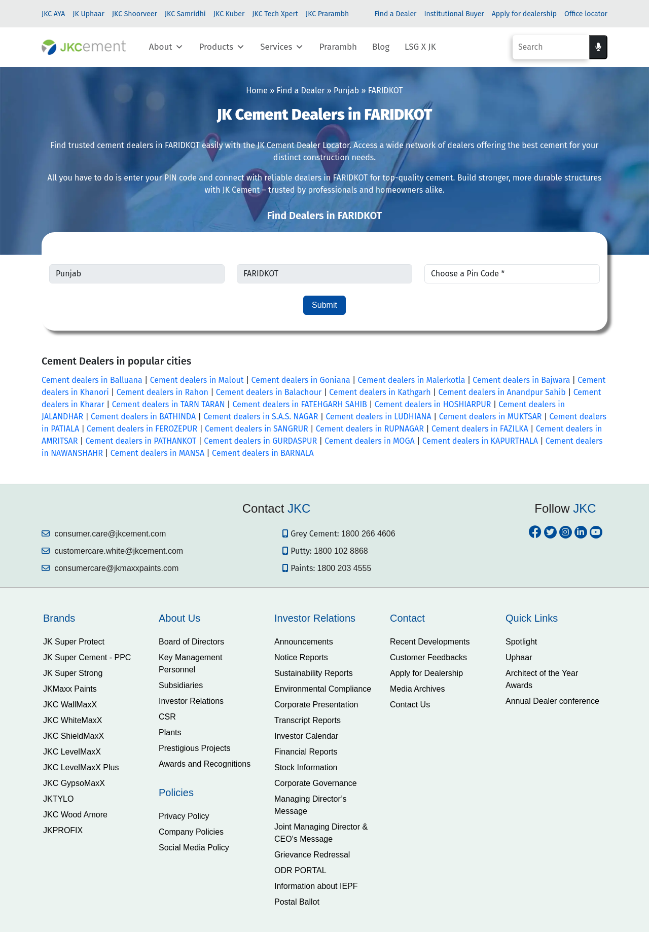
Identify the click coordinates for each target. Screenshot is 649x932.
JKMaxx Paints (70, 689)
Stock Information (306, 767)
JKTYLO (58, 799)
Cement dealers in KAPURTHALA (480, 441)
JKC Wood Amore (75, 814)
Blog (380, 47)
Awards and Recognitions (204, 764)
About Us (179, 618)
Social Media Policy (194, 847)
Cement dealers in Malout (197, 380)
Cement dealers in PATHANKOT (140, 441)
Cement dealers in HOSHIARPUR (433, 404)
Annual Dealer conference (552, 701)
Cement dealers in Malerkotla (411, 380)
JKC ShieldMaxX (73, 736)
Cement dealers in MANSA (157, 453)
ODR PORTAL (300, 870)
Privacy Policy (184, 816)
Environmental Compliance (322, 689)
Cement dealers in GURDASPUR (260, 441)
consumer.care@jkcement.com (104, 533)
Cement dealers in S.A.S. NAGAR (260, 416)
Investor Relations (191, 701)
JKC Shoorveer (134, 14)
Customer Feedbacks (428, 657)
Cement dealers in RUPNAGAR (370, 429)
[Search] (551, 47)
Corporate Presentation (316, 704)
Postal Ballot (296, 902)
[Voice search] (598, 47)
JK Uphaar (88, 14)
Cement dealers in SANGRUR (256, 429)
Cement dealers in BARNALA (263, 453)
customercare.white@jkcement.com (112, 551)
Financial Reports (306, 751)
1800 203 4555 (344, 568)
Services (282, 47)
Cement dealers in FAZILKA (479, 429)
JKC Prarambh (327, 14)
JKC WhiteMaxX (72, 720)
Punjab (346, 90)
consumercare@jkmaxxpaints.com (110, 568)
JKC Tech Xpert (275, 14)
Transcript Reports (307, 720)
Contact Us (410, 704)
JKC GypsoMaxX (74, 783)
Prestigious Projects (194, 748)
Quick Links (532, 618)
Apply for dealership (524, 14)
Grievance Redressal (312, 854)
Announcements (303, 641)
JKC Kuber (229, 14)
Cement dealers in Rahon (162, 392)
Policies (176, 792)
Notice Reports (301, 657)
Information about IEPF (316, 886)
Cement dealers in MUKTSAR (490, 416)
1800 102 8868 (341, 551)
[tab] (93, 618)
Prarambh (338, 47)
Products (222, 47)
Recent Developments (430, 641)
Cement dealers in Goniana (300, 380)
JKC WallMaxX (70, 704)
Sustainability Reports (313, 673)
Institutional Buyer (454, 14)
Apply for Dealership (426, 673)
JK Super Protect (73, 641)
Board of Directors (191, 641)
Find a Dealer (395, 14)
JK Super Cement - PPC (87, 657)
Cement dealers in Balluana (92, 380)
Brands (59, 618)
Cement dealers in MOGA (369, 441)
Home (257, 90)
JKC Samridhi (185, 14)
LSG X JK (420, 47)
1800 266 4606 (368, 533)
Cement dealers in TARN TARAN (168, 404)
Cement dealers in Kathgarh (379, 392)
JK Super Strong (72, 673)
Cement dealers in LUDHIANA (378, 416)
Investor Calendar (306, 736)
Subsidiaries (181, 685)
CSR (167, 716)
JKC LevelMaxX (72, 751)
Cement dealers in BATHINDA (143, 416)
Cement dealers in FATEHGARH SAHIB (300, 404)
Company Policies (191, 832)
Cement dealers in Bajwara (521, 380)
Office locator (585, 14)
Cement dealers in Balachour (268, 392)
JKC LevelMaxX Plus (81, 767)
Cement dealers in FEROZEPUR (142, 429)
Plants (170, 732)
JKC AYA (53, 14)
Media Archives (417, 689)
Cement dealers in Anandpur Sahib (502, 392)
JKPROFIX (63, 830)
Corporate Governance (315, 783)
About (166, 47)
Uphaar (519, 657)
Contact (407, 618)
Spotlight (521, 641)
